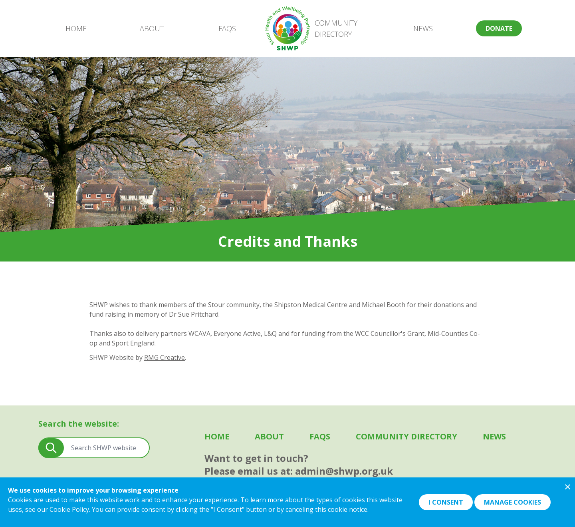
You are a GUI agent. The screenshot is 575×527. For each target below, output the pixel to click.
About (152, 28)
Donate (499, 28)
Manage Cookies (512, 502)
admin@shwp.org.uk (344, 470)
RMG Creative (164, 357)
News (423, 28)
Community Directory (336, 28)
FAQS (227, 28)
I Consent (445, 502)
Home (76, 28)
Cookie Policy (69, 509)
